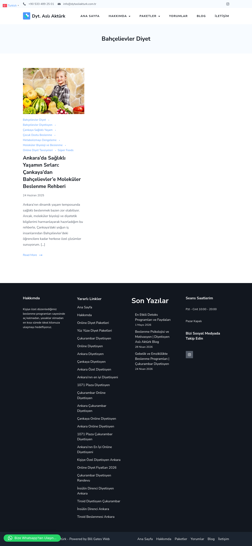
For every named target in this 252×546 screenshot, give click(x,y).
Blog (201, 16)
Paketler (149, 16)
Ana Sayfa (90, 16)
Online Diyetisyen (90, 346)
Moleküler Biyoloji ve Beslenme (43, 145)
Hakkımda (120, 16)
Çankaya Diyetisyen (91, 361)
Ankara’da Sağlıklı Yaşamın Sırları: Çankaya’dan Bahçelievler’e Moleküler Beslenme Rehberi (52, 172)
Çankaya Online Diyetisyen (96, 418)
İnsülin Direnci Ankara (93, 509)
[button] (32, 538)
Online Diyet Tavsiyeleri (38, 150)
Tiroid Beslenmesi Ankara (96, 517)
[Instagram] (227, 4)
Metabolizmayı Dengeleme (40, 140)
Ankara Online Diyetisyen (95, 426)
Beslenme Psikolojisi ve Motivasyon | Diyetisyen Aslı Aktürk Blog (152, 336)
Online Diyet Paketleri (93, 323)
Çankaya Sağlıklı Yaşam (38, 130)
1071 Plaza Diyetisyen (93, 385)
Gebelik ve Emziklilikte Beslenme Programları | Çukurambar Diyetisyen (152, 359)
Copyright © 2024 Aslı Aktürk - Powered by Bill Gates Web (66, 539)
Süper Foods (65, 150)
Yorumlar (178, 16)
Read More (30, 255)
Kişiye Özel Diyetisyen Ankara (98, 460)
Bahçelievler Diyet (35, 120)
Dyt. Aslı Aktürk (48, 16)
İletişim (222, 16)
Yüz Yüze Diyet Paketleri (94, 330)
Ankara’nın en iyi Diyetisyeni (97, 377)
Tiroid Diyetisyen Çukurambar (98, 501)
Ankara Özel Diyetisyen (94, 369)
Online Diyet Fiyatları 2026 (97, 467)
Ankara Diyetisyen (90, 354)
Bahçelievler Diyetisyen (38, 125)
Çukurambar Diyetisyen (94, 338)
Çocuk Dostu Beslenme (38, 135)
